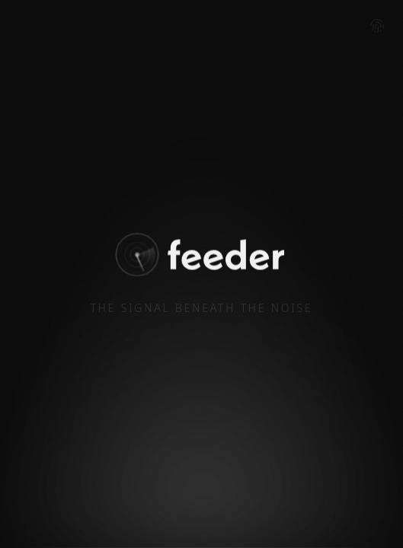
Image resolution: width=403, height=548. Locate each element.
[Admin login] (377, 25)
